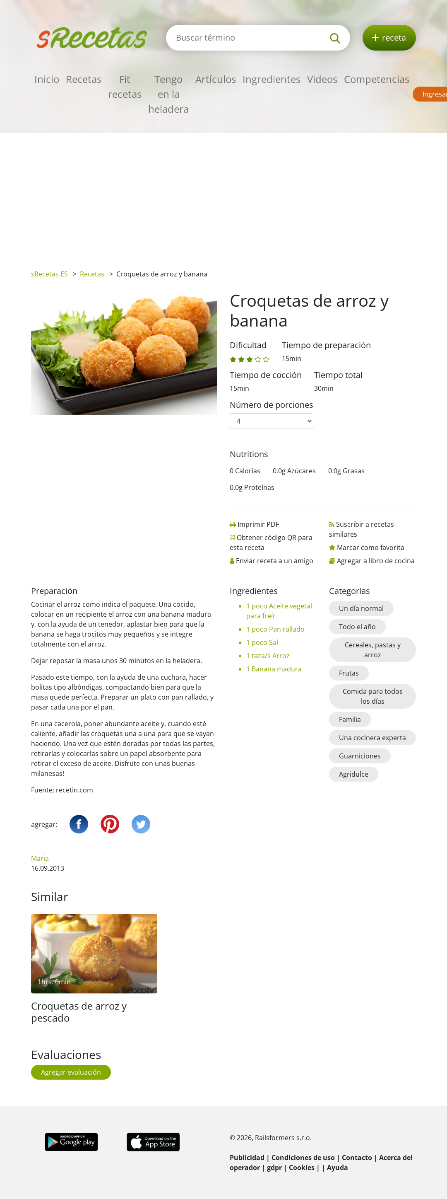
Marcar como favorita (370, 547)
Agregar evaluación (71, 1072)
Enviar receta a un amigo (274, 560)
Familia (350, 719)
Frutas (349, 673)
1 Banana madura (274, 668)
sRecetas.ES (49, 274)
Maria (40, 858)
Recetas (83, 79)
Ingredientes (271, 79)
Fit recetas (125, 86)
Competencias (376, 79)
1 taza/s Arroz (268, 655)
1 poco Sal (262, 642)
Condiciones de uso (303, 1157)
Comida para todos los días (373, 696)
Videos (322, 79)
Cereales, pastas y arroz (373, 649)
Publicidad (247, 1157)
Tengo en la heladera (168, 94)
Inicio (46, 79)
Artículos (215, 79)
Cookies (302, 1167)
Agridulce (353, 774)
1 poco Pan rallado (275, 629)
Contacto (357, 1157)
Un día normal (361, 608)
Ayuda (337, 1167)
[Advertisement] (223, 195)
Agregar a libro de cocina (376, 560)
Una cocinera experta (372, 737)
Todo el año (357, 626)
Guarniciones (360, 756)
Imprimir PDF (258, 524)
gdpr (274, 1167)
